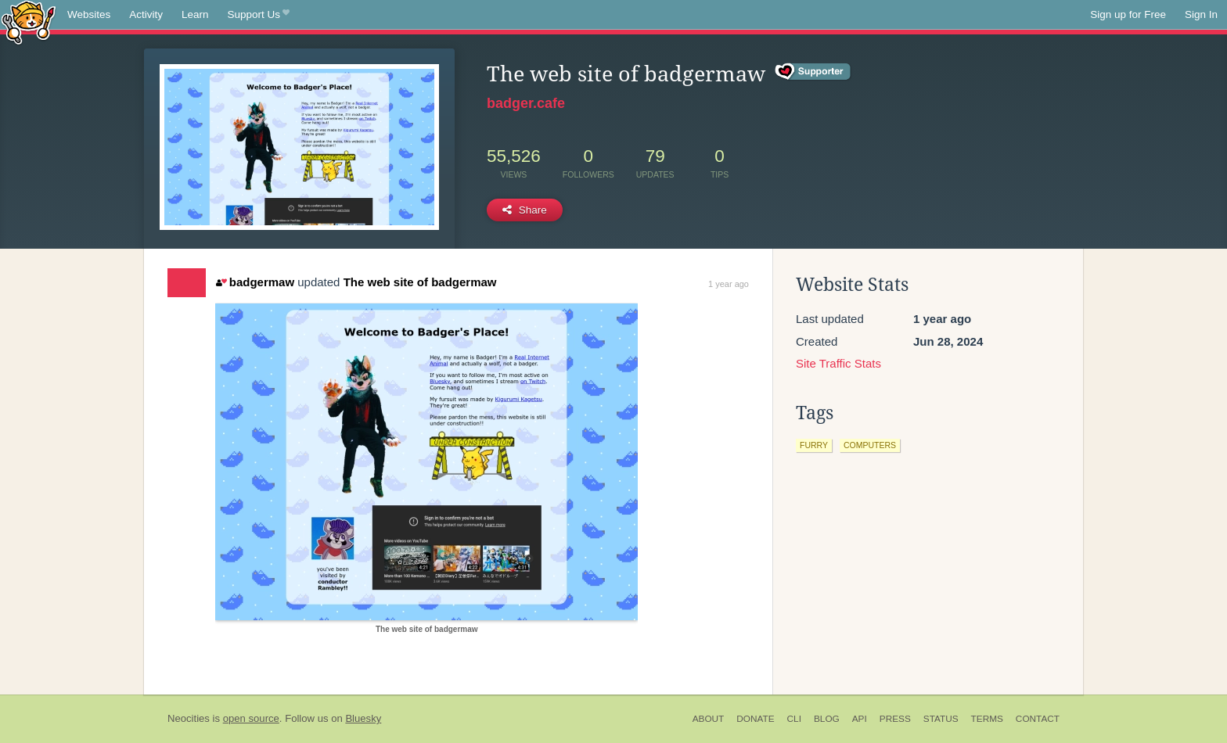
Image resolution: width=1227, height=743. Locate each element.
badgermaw (255, 282)
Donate (755, 718)
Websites (88, 14)
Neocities (188, 718)
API (859, 718)
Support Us (259, 15)
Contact (1038, 718)
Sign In (1201, 14)
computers (870, 445)
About (709, 718)
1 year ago (728, 284)
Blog (827, 718)
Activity (146, 14)
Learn (195, 14)
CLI (794, 718)
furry (814, 445)
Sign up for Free (1128, 14)
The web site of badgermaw (420, 282)
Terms (987, 718)
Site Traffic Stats (838, 363)
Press (895, 718)
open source (251, 718)
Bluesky (363, 718)
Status (941, 718)
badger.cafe (526, 103)
